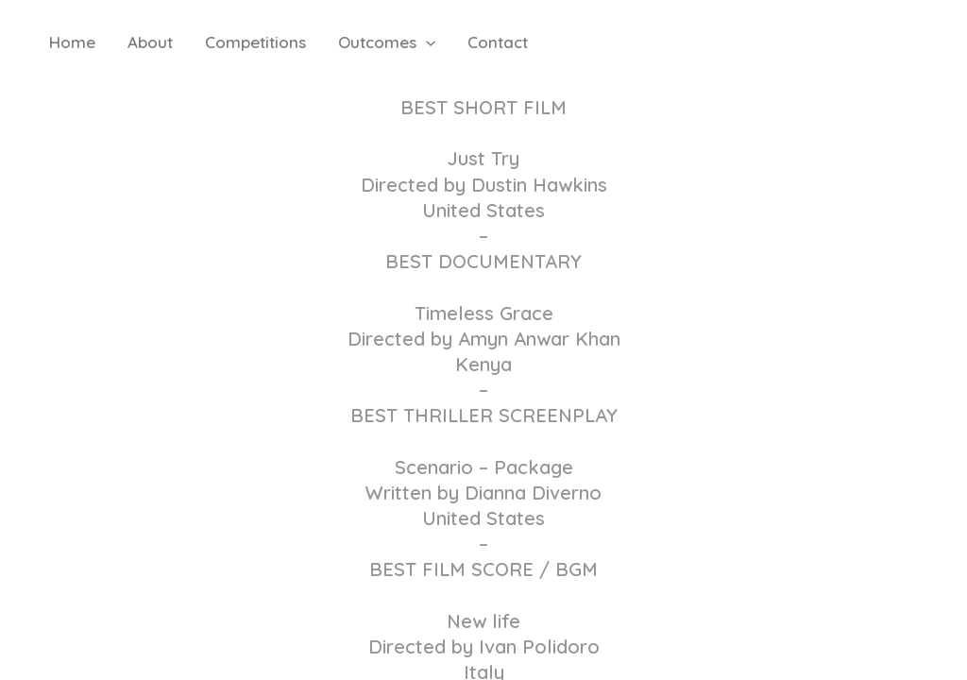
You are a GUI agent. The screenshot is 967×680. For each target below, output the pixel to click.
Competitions (255, 42)
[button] (425, 42)
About (150, 42)
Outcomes (386, 42)
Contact (497, 42)
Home (72, 42)
